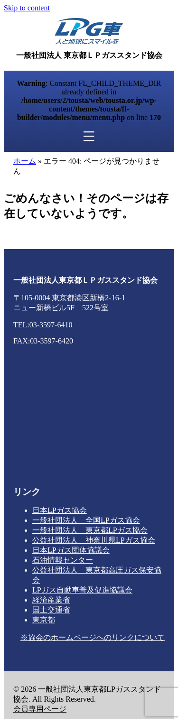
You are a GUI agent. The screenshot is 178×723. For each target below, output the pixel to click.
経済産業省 (51, 600)
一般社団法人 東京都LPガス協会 (90, 530)
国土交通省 (51, 610)
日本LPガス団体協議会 (71, 550)
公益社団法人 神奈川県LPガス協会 (93, 540)
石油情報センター (62, 560)
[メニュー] (89, 136)
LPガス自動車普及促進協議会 (82, 590)
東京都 (43, 620)
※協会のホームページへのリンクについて (92, 637)
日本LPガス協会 (59, 510)
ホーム (24, 161)
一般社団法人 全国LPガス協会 (86, 520)
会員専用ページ (39, 709)
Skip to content (27, 8)
